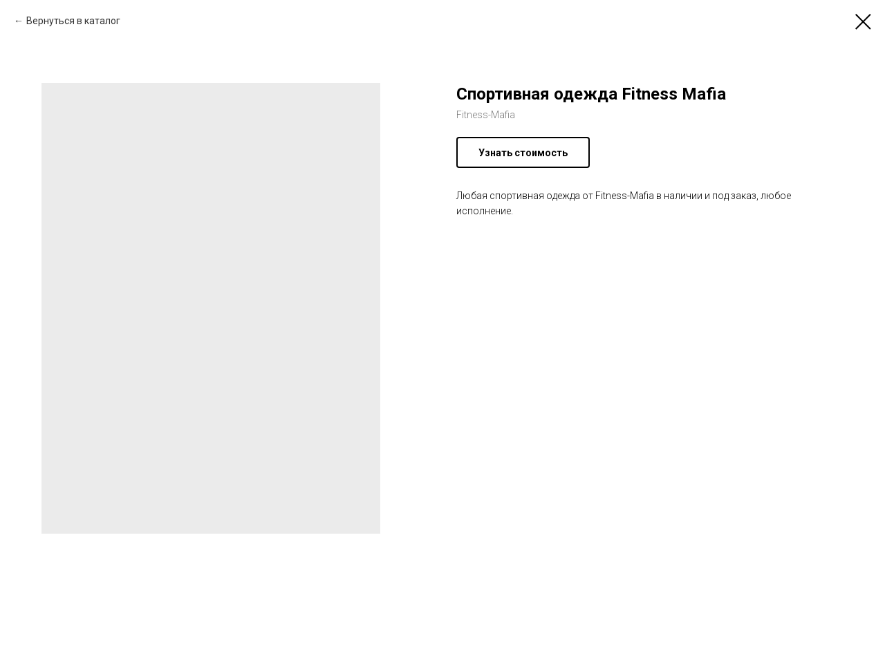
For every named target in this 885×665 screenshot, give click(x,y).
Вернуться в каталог (73, 20)
